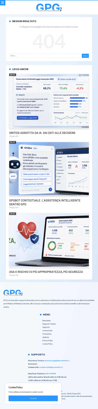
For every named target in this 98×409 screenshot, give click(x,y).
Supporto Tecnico (49, 324)
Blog (12, 75)
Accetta (33, 398)
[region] (33, 393)
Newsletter (46, 321)
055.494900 (51, 374)
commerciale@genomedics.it (51, 367)
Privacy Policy (47, 341)
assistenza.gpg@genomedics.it (57, 361)
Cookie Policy (47, 344)
